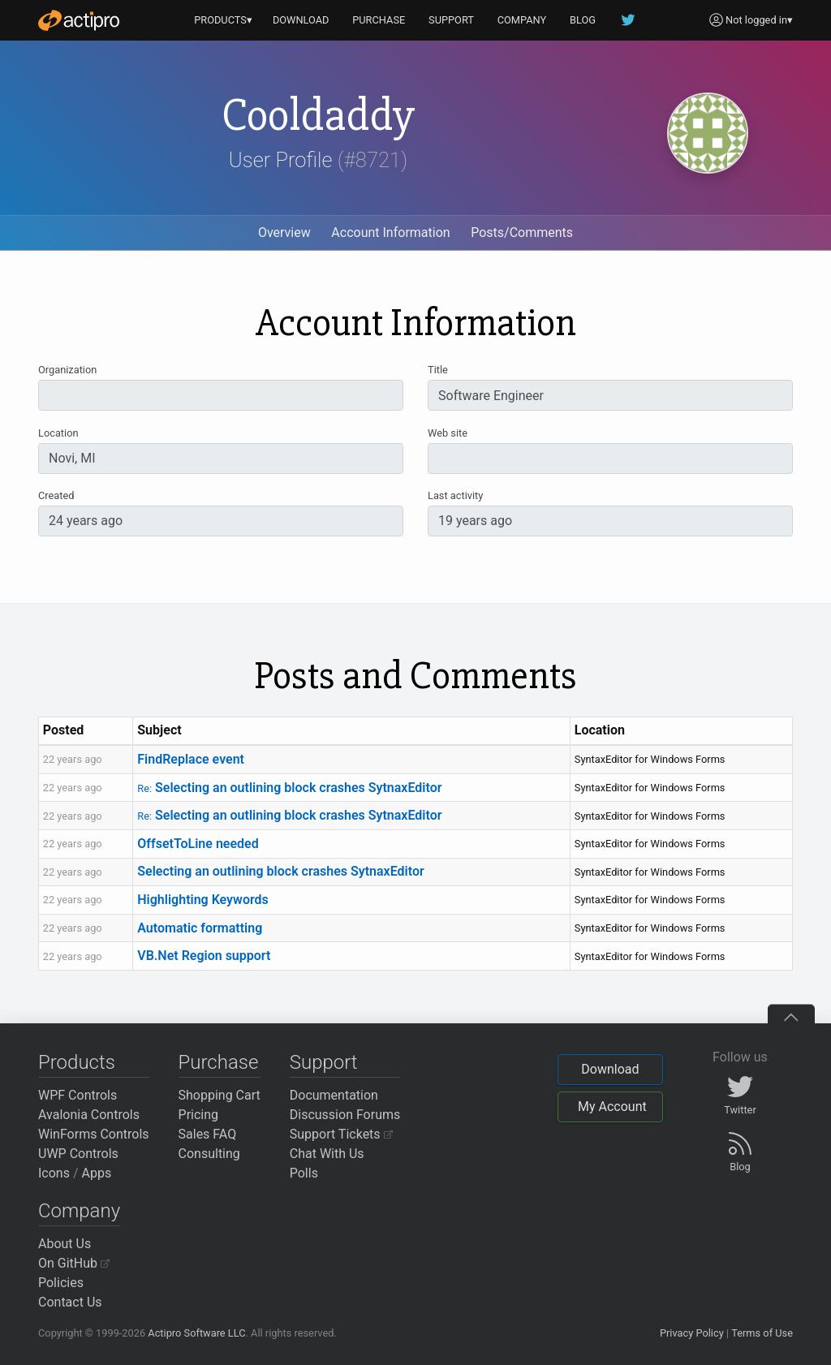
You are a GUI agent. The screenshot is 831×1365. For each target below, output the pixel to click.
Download (610, 1069)
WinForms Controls (93, 1134)
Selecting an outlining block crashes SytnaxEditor (289, 787)
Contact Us (70, 1302)
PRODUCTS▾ (223, 20)
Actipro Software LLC (196, 1333)
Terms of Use (762, 1333)
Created (56, 495)
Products (76, 1062)
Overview (284, 232)
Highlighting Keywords (203, 899)
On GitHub (74, 1263)
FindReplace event (190, 759)
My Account (612, 1106)
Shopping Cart (219, 1095)
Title (438, 370)
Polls (304, 1173)
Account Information (390, 232)
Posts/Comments (522, 232)
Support (324, 1062)
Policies (61, 1282)
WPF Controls (77, 1095)
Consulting (209, 1153)
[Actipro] (78, 20)
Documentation (334, 1095)
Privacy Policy (692, 1333)
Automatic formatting (199, 928)
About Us (64, 1243)
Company (79, 1210)
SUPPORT (451, 20)
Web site (447, 433)
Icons (54, 1173)
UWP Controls (78, 1153)
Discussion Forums (345, 1114)
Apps (97, 1173)
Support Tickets (341, 1134)
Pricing (199, 1114)
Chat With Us (327, 1153)
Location (58, 433)
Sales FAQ (208, 1134)
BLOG (583, 20)
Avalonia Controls (89, 1114)
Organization (67, 370)
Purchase (219, 1062)
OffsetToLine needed (197, 843)
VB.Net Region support (203, 955)
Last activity (455, 495)
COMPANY (522, 20)
